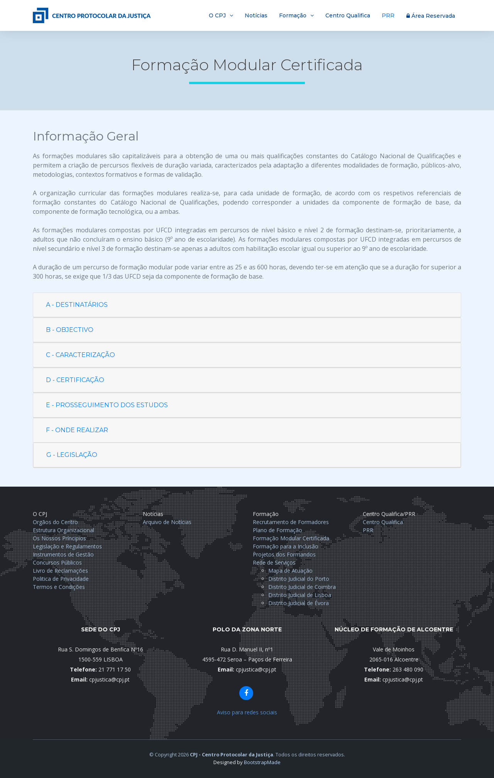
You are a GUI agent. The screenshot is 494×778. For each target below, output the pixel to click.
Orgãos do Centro (55, 522)
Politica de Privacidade (61, 578)
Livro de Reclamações (60, 570)
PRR (388, 15)
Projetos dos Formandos (284, 554)
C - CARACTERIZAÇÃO (80, 355)
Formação (292, 15)
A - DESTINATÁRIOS (77, 304)
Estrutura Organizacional (63, 530)
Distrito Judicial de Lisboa (299, 595)
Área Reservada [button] (430, 15)
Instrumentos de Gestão (63, 554)
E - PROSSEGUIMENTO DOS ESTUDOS (107, 405)
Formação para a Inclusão (285, 546)
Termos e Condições (59, 586)
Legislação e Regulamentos (67, 546)
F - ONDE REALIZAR (77, 430)
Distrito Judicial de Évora (298, 603)
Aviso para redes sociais (247, 712)
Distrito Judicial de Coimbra (302, 586)
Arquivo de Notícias (167, 522)
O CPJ (217, 15)
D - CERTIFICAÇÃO (75, 380)
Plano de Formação (277, 530)
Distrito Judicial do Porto (298, 578)
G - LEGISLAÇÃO (71, 454)
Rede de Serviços (274, 562)
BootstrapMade (262, 762)
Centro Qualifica (347, 15)
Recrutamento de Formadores (291, 522)
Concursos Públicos (57, 562)
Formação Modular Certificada (291, 538)
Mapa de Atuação (290, 570)
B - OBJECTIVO (69, 329)
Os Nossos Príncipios (59, 538)
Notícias (256, 15)
